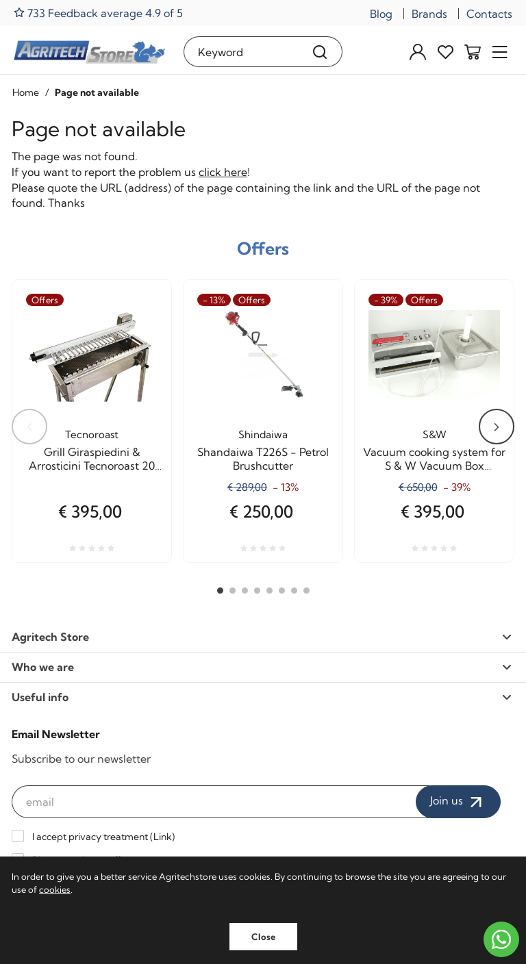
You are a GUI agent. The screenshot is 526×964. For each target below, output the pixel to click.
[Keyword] (241, 51)
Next (496, 426)
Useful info (262, 697)
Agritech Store (262, 637)
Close (263, 936)
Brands (429, 13)
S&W (435, 434)
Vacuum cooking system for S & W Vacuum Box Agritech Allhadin (434, 458)
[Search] (320, 51)
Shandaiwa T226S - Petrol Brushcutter (263, 458)
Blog (381, 13)
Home (25, 92)
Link (162, 836)
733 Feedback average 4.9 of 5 (98, 12)
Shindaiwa (263, 434)
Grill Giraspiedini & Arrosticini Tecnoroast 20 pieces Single (92, 458)
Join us (458, 801)
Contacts (489, 13)
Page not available (97, 92)
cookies (55, 889)
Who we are (262, 667)
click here (223, 172)
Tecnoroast (91, 434)
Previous (29, 426)
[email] (220, 801)
